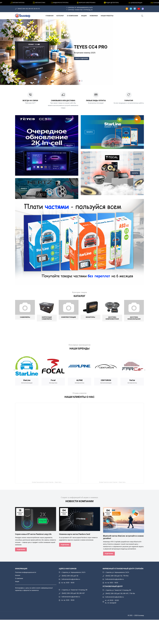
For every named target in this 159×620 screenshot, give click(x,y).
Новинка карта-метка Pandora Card (76, 534)
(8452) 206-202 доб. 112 (70, 576)
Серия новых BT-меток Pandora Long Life (35, 534)
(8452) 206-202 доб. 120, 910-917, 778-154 (120, 594)
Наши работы (107, 16)
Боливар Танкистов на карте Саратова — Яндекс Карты (112, 482)
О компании (72, 16)
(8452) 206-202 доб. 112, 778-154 (116, 576)
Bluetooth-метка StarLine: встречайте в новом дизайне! (122, 537)
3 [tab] (81, 81)
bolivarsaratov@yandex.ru (71, 579)
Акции (84, 16)
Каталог (60, 16)
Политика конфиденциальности (25, 573)
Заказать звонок (37, 67)
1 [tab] (77, 81)
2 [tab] (79, 81)
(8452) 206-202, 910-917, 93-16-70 (29, 9)
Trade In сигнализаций (61, 67)
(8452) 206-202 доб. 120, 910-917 (73, 594)
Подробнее (21, 550)
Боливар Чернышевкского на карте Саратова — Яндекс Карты (46, 482)
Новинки (94, 16)
